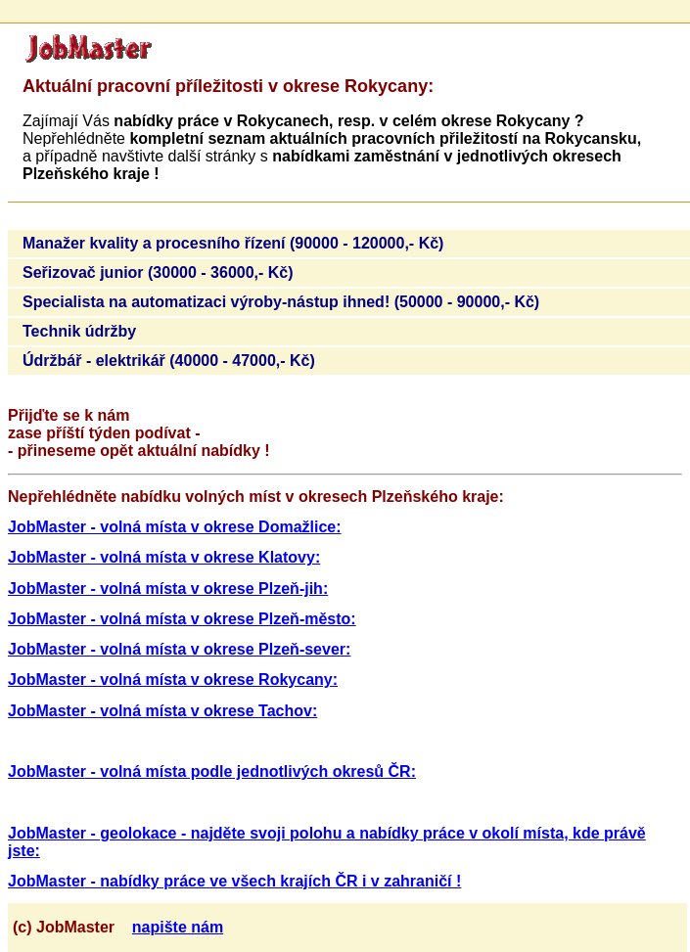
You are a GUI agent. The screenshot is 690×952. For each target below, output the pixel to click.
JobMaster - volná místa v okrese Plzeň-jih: (168, 588)
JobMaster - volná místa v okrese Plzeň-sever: (179, 649)
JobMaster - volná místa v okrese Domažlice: (175, 527)
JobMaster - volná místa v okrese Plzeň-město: (182, 619)
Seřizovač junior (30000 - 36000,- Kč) (158, 272)
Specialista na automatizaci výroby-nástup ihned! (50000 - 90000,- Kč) (281, 302)
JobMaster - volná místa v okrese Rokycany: (173, 679)
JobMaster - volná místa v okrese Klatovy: (164, 557)
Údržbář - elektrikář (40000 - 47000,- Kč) (169, 360)
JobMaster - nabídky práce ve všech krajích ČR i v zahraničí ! (234, 881)
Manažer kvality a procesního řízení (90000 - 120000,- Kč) (233, 243)
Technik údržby (79, 331)
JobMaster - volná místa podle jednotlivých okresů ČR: (212, 771)
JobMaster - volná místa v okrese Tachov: (162, 711)
